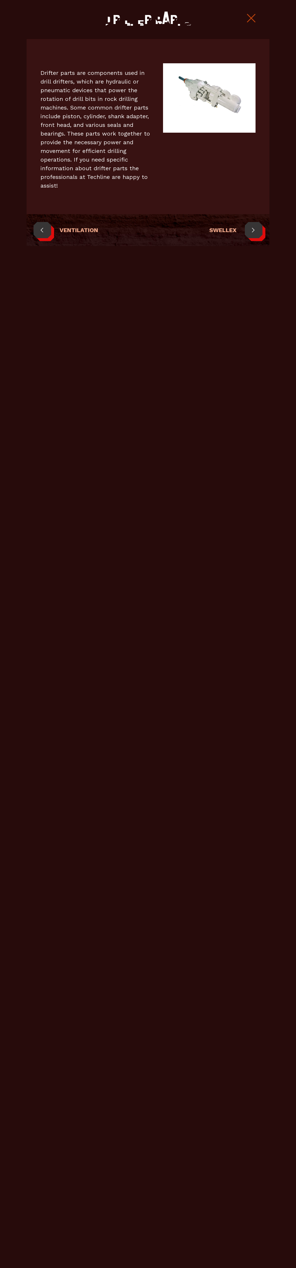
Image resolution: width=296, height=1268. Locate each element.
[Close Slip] (251, 18)
